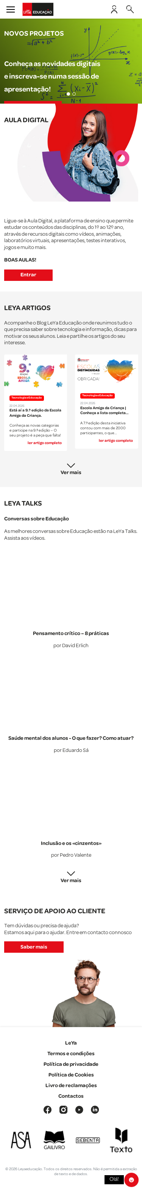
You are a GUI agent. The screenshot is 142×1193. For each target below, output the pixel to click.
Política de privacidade (71, 1064)
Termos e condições (71, 1053)
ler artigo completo (45, 443)
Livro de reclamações (71, 1085)
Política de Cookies (71, 1075)
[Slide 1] (68, 94)
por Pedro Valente (71, 855)
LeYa (71, 1043)
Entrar (28, 274)
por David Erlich (71, 645)
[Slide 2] (74, 94)
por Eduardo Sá (71, 750)
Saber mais (33, 947)
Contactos (71, 1096)
